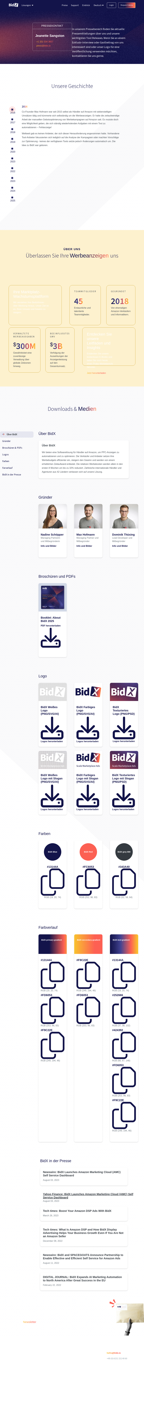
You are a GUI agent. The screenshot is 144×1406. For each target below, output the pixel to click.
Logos (5, 454)
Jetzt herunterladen (97, 373)
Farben (5, 461)
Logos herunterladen (52, 730)
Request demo (127, 5)
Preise (65, 5)
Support (75, 5)
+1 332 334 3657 (44, 41)
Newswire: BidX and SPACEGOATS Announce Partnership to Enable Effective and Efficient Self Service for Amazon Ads (83, 1256)
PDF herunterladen (51, 636)
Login (111, 5)
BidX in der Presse (11, 474)
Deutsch (98, 5)
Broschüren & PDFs (12, 448)
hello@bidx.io (114, 1352)
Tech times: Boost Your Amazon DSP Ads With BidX (77, 1210)
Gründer (6, 441)
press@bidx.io (43, 46)
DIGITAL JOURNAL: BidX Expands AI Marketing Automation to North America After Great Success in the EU (82, 1278)
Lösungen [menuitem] (26, 5)
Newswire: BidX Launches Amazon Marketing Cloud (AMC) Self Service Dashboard (82, 1174)
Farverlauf (7, 468)
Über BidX (12, 434)
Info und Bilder (48, 546)
